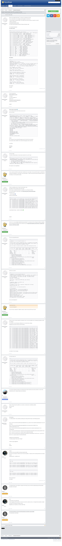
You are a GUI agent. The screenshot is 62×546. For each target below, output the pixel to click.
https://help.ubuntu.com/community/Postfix (29, 191)
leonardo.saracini (19, 13)
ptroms (3, 505)
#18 (44, 508)
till (2, 395)
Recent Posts (10, 7)
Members (14, 5)
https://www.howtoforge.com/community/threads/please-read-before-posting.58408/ (21, 511)
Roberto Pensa (4, 423)
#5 (44, 184)
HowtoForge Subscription (27, 5)
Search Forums (5, 7)
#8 (44, 267)
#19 (44, 522)
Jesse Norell (4, 228)
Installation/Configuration (9, 13)
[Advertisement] (53, 51)
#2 (44, 106)
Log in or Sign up (58, 0)
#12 (44, 386)
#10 (44, 317)
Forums (10, 5)
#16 (44, 482)
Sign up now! (53, 11)
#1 (44, 90)
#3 (44, 150)
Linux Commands (20, 5)
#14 (44, 414)
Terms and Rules (55, 539)
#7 (44, 234)
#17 (44, 496)
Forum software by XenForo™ (8, 539)
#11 (44, 353)
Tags (6, 5)
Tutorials (3, 5)
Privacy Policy (59, 539)
